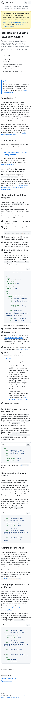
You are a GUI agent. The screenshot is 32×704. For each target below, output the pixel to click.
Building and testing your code (14, 474)
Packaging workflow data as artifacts (15, 585)
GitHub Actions (8, 6)
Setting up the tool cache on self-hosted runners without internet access (14, 187)
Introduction (8, 98)
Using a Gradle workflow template (13, 196)
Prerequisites (9, 140)
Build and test (8, 8)
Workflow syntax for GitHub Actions (15, 152)
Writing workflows (10, 155)
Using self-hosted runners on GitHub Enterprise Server (13, 170)
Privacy (21, 696)
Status (25, 696)
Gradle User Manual (7, 164)
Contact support (6, 681)
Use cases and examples (21, 6)
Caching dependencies (13, 547)
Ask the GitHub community (9, 678)
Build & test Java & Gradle (21, 8)
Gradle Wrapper (23, 349)
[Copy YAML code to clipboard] (28, 269)
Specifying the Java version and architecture (14, 410)
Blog (17, 697)
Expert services (11, 697)
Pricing (3, 697)
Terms (15, 696)
